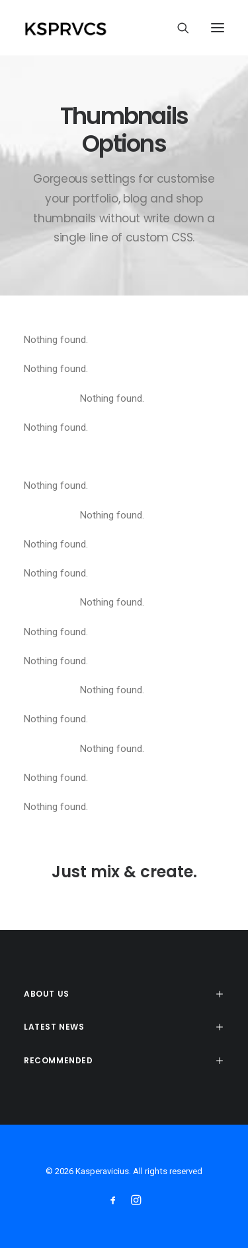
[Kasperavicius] (88, 28)
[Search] (177, 28)
